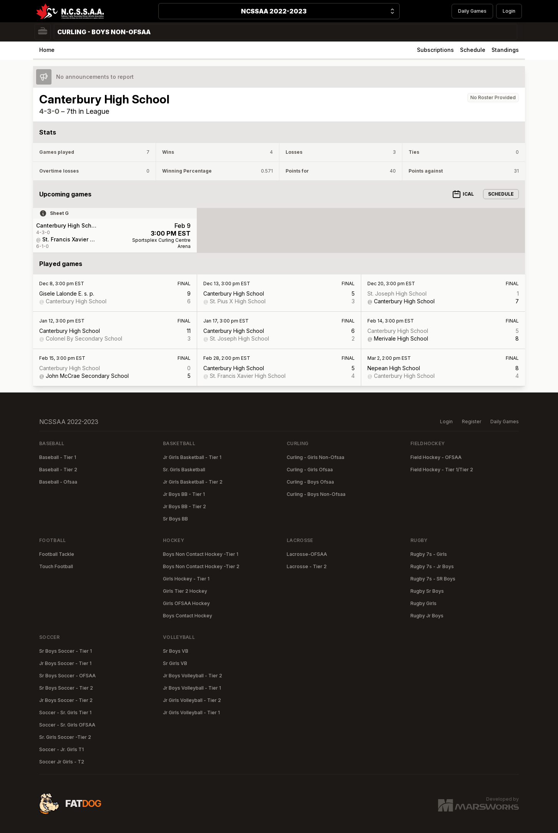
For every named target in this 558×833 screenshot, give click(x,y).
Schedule (472, 50)
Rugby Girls (423, 603)
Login (509, 11)
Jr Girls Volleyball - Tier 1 (191, 712)
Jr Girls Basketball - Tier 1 (192, 457)
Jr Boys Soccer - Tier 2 (66, 700)
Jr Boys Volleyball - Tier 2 (192, 675)
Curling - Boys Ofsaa (310, 482)
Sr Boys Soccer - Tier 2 (66, 688)
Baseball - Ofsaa (58, 482)
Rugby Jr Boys (426, 616)
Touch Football (56, 566)
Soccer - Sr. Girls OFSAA (67, 725)
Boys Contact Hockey (187, 616)
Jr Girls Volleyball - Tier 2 (192, 700)
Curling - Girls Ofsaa (310, 469)
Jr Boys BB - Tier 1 (184, 494)
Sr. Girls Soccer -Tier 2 (65, 737)
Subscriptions (435, 50)
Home (47, 50)
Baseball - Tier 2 (58, 469)
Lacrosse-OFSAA (307, 554)
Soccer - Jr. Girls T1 (61, 749)
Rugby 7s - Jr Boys (432, 566)
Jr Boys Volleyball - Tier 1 (192, 688)
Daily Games (472, 11)
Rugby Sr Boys (427, 591)
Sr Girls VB (175, 663)
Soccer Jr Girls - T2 (61, 762)
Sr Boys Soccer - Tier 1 (65, 651)
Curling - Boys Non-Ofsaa (316, 494)
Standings (505, 50)
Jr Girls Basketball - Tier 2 (193, 482)
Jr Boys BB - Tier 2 (184, 506)
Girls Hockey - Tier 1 (186, 579)
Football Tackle (56, 554)
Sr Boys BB (175, 519)
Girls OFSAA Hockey (186, 603)
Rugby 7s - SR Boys (432, 579)
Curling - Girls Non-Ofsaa (315, 457)
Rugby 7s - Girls (428, 554)
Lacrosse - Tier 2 (307, 566)
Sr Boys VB (175, 651)
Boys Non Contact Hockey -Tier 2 (201, 566)
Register (471, 421)
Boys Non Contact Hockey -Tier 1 (200, 554)
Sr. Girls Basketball (184, 469)
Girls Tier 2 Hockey (185, 591)
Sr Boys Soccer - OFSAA (67, 675)
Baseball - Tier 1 (57, 457)
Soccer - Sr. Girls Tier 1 (65, 712)
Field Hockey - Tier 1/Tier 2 (441, 469)
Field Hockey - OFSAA (436, 457)
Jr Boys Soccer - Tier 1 (65, 663)
